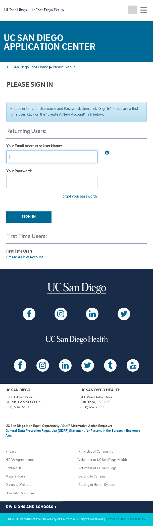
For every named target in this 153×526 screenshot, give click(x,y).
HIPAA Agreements (20, 460)
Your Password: (19, 171)
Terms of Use (115, 519)
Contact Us (13, 468)
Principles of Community (95, 451)
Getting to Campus (91, 476)
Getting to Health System (96, 485)
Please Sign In (64, 67)
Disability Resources (20, 493)
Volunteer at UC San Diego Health (102, 460)
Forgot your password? (79, 197)
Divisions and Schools (31, 507)
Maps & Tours (16, 476)
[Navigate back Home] (36, 10)
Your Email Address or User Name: (34, 146)
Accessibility (136, 519)
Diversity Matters (18, 485)
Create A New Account (24, 257)
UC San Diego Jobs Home (27, 67)
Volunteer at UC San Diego (97, 468)
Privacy (11, 451)
